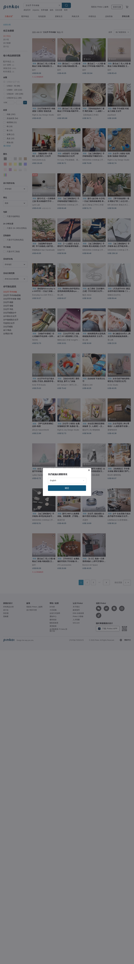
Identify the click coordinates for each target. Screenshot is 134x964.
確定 (67, 488)
